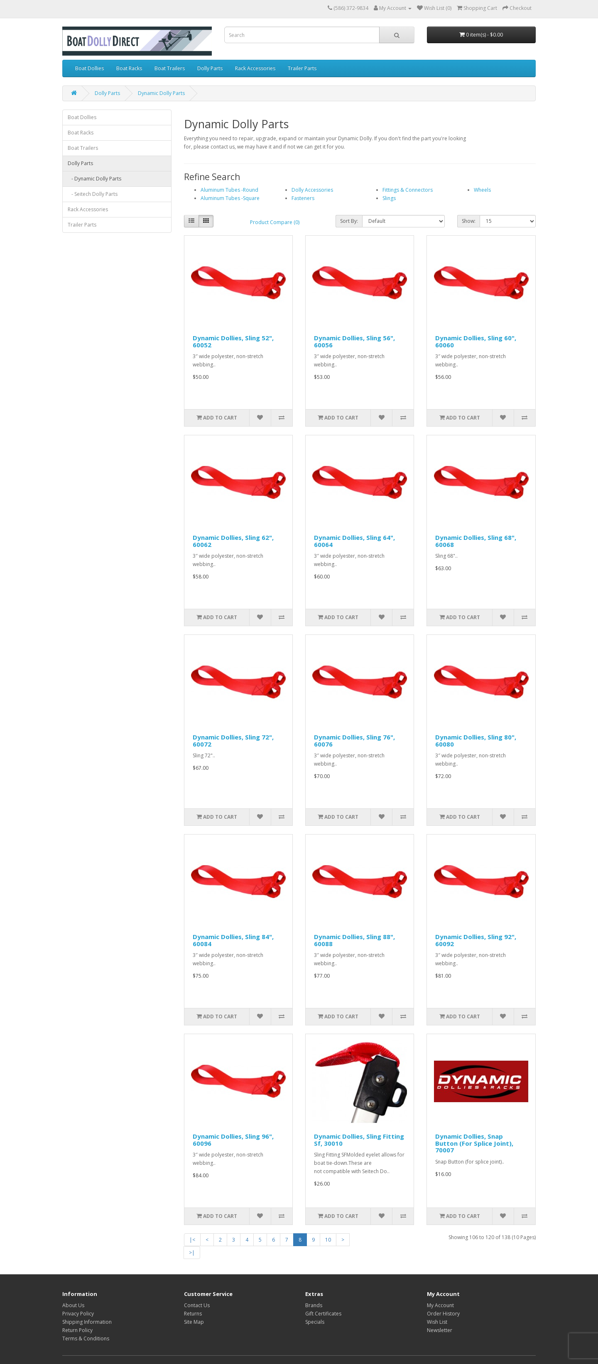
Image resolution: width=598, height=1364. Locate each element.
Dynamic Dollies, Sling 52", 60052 (233, 341)
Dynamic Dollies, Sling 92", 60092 (475, 940)
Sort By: (349, 220)
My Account (440, 1305)
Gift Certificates (323, 1313)
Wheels (482, 189)
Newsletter (439, 1330)
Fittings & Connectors (407, 189)
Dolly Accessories (312, 189)
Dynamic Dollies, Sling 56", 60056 (354, 341)
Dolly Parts (210, 68)
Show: (468, 220)
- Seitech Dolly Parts (93, 194)
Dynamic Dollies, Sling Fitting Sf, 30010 (359, 1139)
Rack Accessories (255, 68)
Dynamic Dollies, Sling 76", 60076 (354, 740)
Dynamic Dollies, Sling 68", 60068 (475, 541)
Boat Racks (129, 68)
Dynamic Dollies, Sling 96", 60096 (233, 1139)
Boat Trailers (169, 68)
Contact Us (197, 1305)
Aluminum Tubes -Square (230, 198)
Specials (314, 1321)
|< (192, 1239)
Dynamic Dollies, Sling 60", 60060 (475, 341)
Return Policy (77, 1330)
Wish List (437, 1321)
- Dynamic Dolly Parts (94, 178)
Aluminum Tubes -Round (229, 189)
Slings (389, 198)
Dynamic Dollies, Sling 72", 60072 (233, 740)
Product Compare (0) (274, 222)
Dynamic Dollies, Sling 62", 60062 (233, 541)
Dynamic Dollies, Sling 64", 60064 (354, 541)
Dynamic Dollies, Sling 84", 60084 (233, 940)
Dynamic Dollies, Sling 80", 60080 (475, 740)
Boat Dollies (89, 68)
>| (192, 1252)
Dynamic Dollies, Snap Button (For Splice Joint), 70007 (474, 1143)
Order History (443, 1313)
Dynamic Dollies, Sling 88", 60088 (354, 940)
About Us (73, 1305)
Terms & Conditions (85, 1338)
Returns (193, 1313)
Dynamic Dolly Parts (161, 93)
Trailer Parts (302, 68)
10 (328, 1239)
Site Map (194, 1321)
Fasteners (303, 198)
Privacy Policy (78, 1313)
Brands (313, 1305)
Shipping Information (87, 1321)
